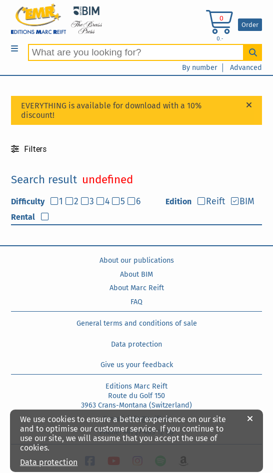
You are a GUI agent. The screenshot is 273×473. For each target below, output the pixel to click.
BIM (247, 201)
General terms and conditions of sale (136, 323)
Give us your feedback (136, 365)
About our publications (137, 260)
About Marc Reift (137, 288)
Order (250, 24)
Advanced (246, 67)
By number (200, 67)
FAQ (136, 302)
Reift (215, 201)
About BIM (136, 274)
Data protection (136, 344)
